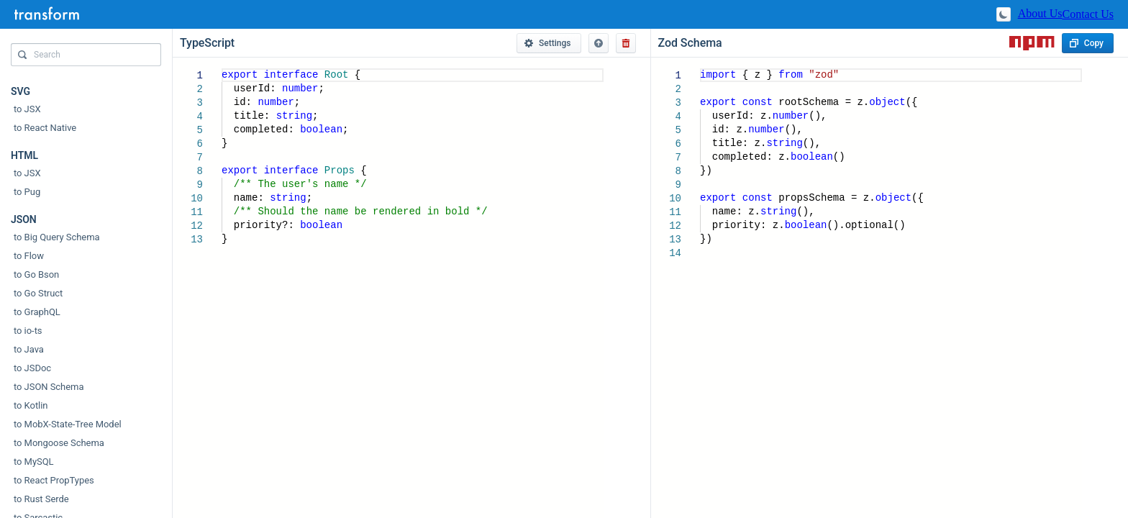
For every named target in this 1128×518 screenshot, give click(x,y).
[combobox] (86, 58)
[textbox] (700, 68)
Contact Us (1088, 14)
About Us (1040, 13)
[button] (598, 43)
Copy (1087, 43)
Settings (547, 43)
